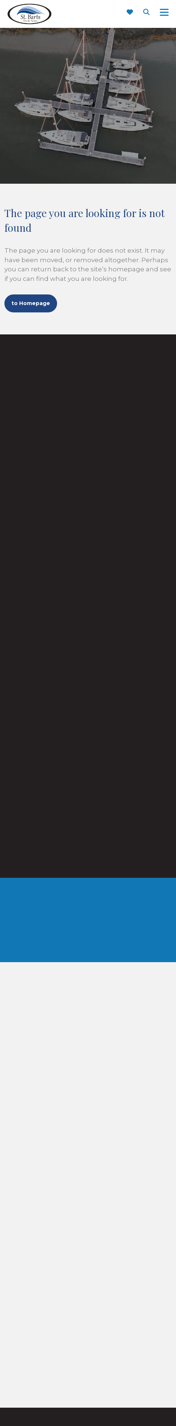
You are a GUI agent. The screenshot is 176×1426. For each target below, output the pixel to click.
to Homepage (30, 303)
